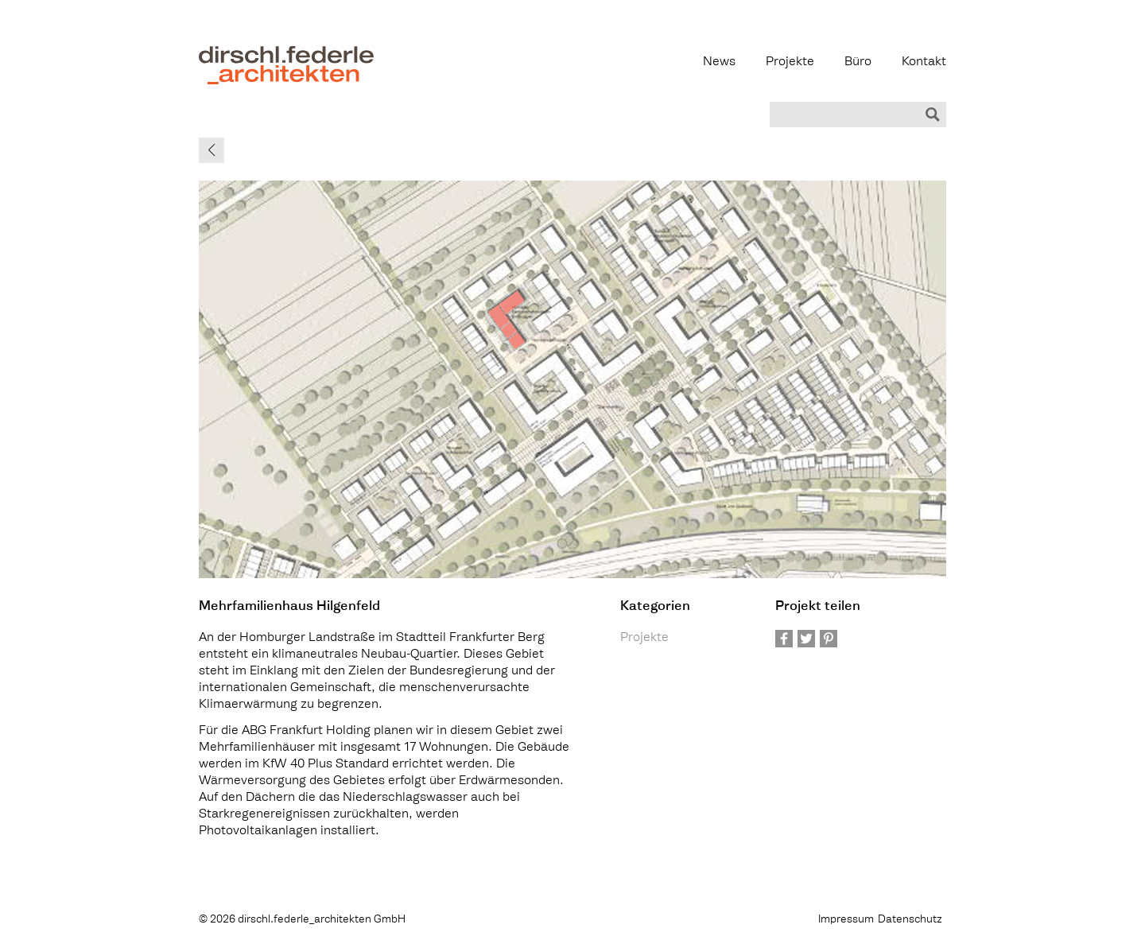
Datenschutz (910, 920)
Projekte (790, 62)
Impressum (846, 920)
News (719, 62)
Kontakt (924, 62)
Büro (857, 62)
